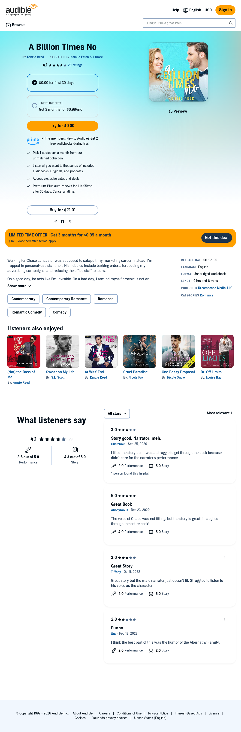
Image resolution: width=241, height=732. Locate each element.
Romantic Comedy (27, 312)
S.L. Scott (57, 377)
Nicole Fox (136, 377)
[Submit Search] (231, 23)
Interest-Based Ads (188, 713)
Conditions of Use (129, 713)
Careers (104, 713)
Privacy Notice (158, 713)
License (214, 713)
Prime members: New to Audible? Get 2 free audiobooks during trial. (70, 141)
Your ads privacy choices (109, 718)
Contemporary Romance (66, 299)
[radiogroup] (63, 95)
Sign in (225, 10)
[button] (55, 221)
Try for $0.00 (62, 125)
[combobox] (189, 23)
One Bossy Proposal (178, 372)
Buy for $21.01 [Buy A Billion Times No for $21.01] (63, 210)
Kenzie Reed (21, 383)
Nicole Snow (176, 377)
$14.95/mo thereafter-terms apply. (60, 237)
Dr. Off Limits (211, 372)
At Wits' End (94, 372)
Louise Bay (213, 377)
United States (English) (150, 718)
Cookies (80, 718)
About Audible (83, 713)
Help (175, 10)
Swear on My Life (60, 372)
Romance (106, 299)
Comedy (59, 312)
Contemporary (23, 299)
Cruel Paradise (135, 372)
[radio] (63, 83)
